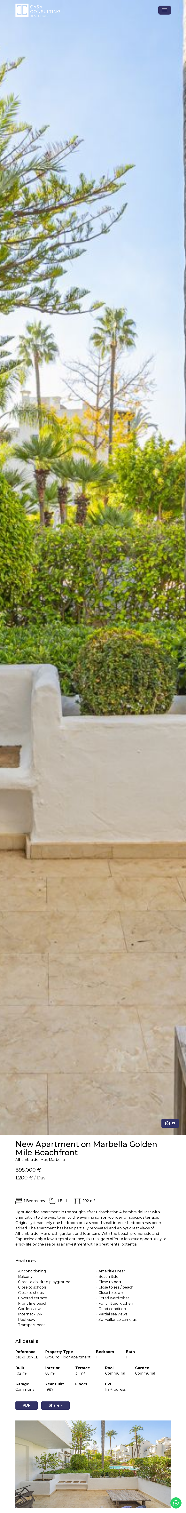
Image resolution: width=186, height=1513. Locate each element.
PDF (26, 1405)
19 (170, 1123)
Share (54, 1405)
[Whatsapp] (176, 1503)
